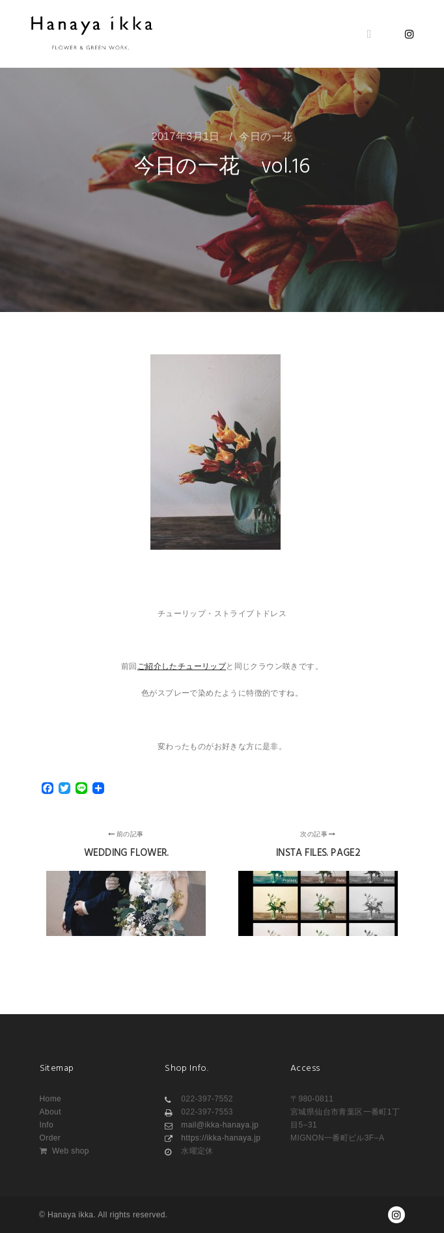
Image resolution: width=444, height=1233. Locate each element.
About (50, 1111)
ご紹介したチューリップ (181, 666)
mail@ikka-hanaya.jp (211, 1124)
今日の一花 (265, 136)
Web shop (64, 1150)
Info (47, 1124)
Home (51, 1098)
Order (50, 1137)
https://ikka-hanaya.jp (212, 1137)
